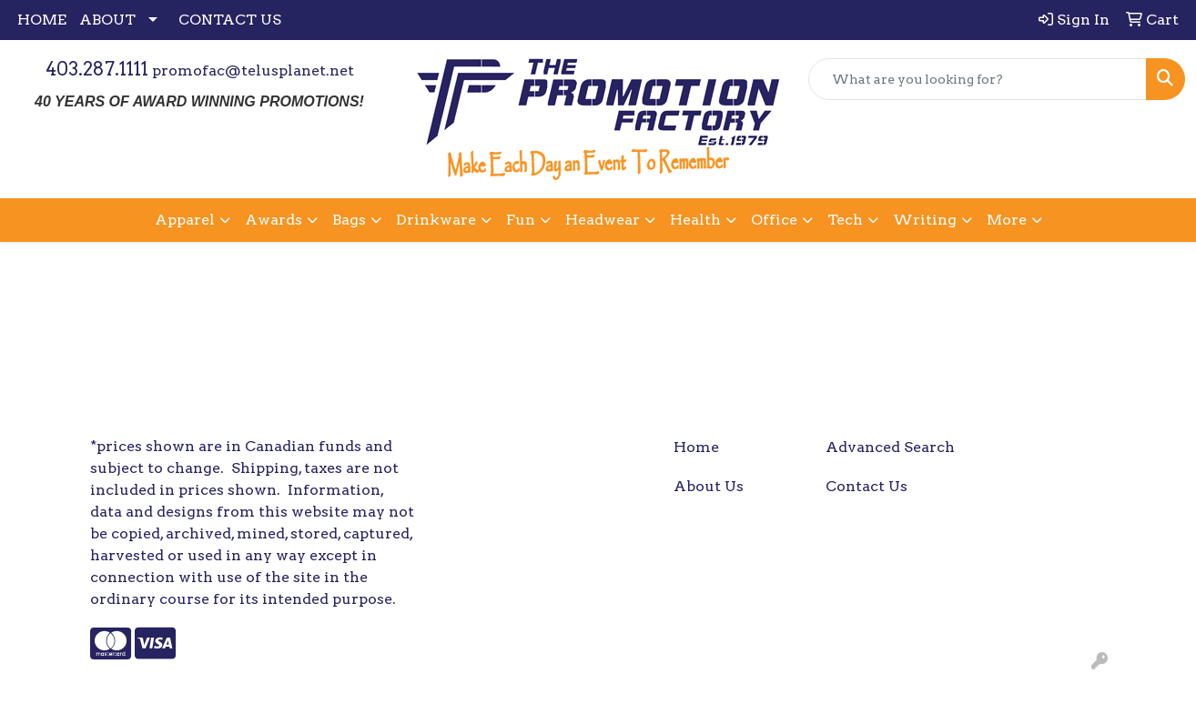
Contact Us (866, 486)
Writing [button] (925, 219)
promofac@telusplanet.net (253, 70)
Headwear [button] (602, 219)
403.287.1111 (97, 69)
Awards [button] (273, 219)
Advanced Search (890, 447)
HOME (41, 19)
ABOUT (107, 19)
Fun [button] (520, 219)
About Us (709, 486)
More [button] (1007, 219)
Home (696, 447)
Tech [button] (845, 219)
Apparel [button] (185, 219)
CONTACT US (229, 19)
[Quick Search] (977, 79)
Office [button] (774, 219)
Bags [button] (349, 219)
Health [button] (695, 219)
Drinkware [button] (436, 219)
